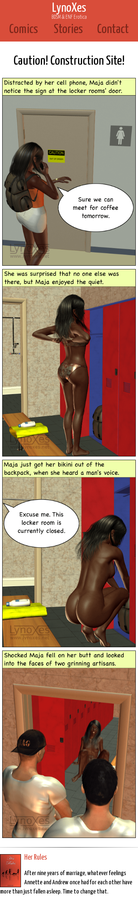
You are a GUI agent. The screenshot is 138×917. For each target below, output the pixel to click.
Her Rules (35, 857)
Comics (23, 30)
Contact (113, 30)
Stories (68, 30)
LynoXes (69, 11)
